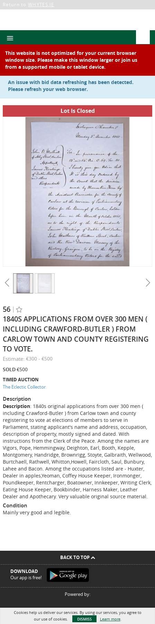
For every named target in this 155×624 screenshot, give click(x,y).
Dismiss (84, 619)
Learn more (110, 619)
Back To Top (77, 557)
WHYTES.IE (41, 4)
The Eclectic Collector (24, 387)
